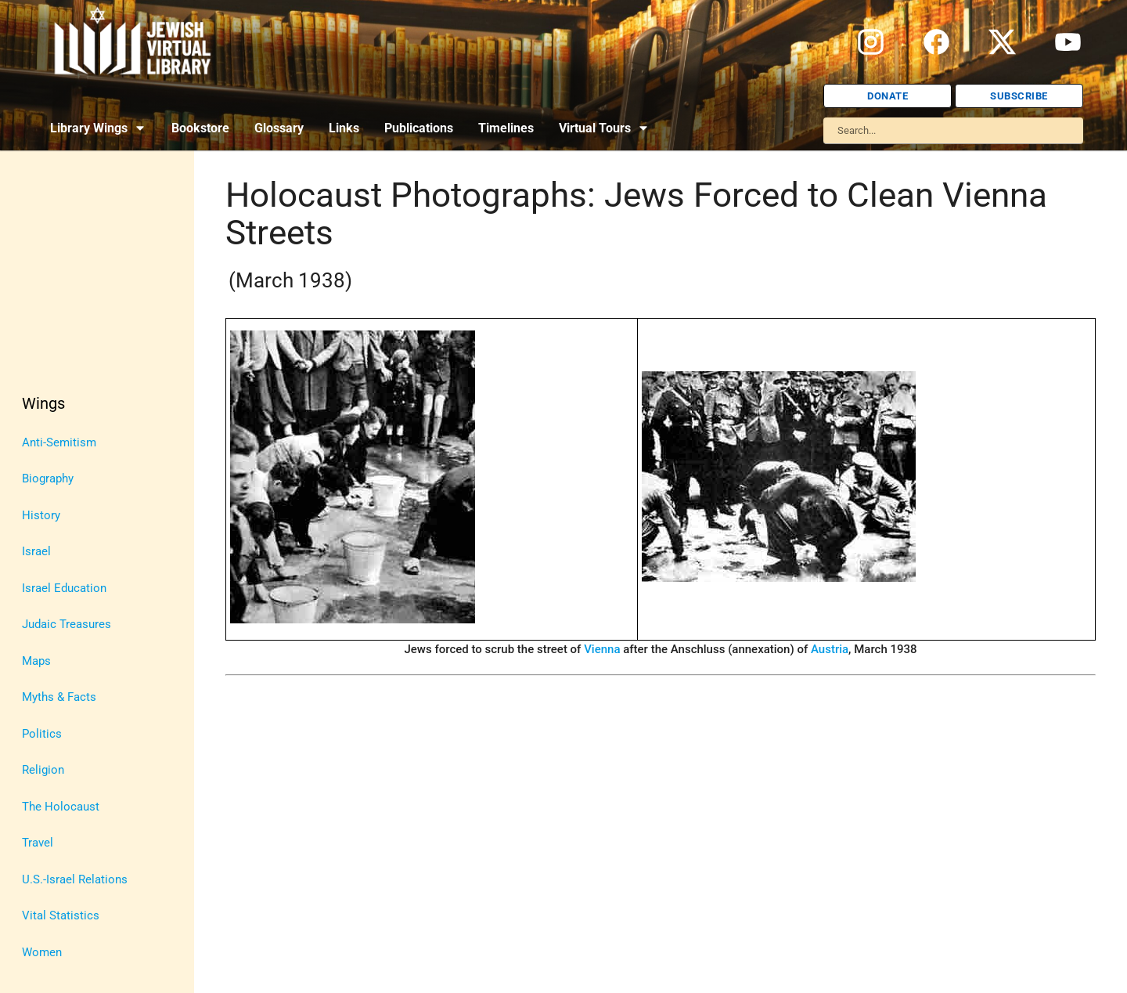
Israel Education (64, 588)
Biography (48, 478)
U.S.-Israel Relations (75, 879)
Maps (36, 661)
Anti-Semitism (59, 442)
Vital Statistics (60, 915)
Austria (829, 649)
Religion (43, 770)
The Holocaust (60, 807)
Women (42, 952)
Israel (36, 551)
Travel (37, 843)
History (41, 515)
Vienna (602, 649)
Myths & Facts (59, 697)
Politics (42, 734)
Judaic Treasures (66, 624)
